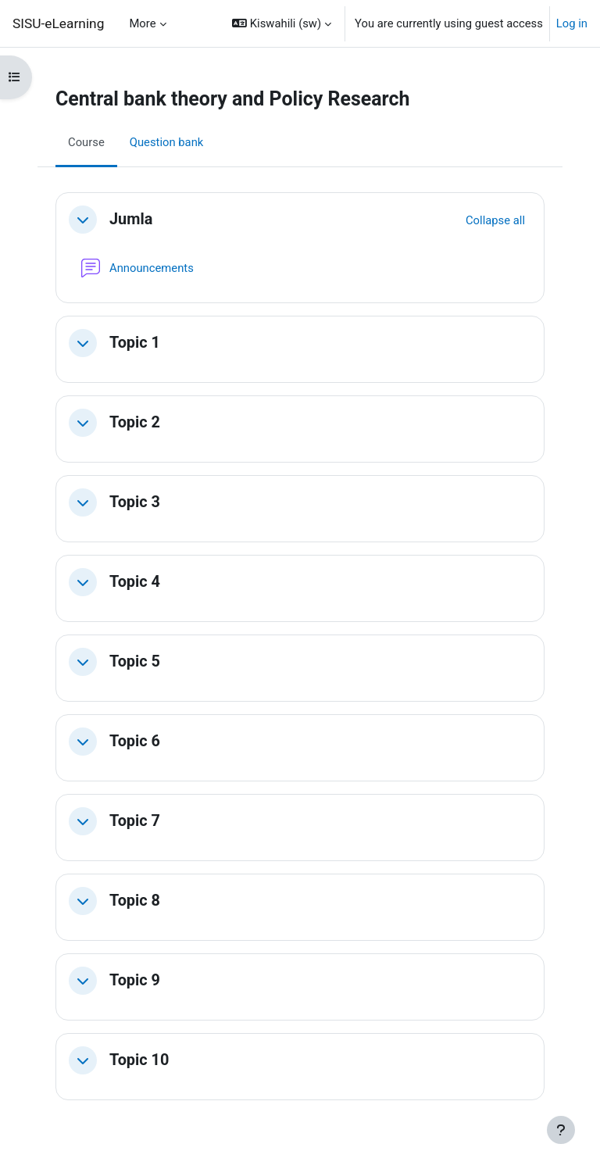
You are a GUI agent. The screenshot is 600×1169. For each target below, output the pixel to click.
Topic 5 (134, 661)
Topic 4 (134, 582)
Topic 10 (139, 1060)
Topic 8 (134, 901)
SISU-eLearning (58, 23)
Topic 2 (134, 422)
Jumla (130, 219)
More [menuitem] (142, 23)
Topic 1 (134, 343)
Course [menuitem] (86, 142)
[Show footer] (561, 1130)
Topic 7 (134, 821)
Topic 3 (134, 502)
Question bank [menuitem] (167, 142)
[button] (281, 23)
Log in (572, 23)
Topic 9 (134, 980)
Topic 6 (134, 741)
